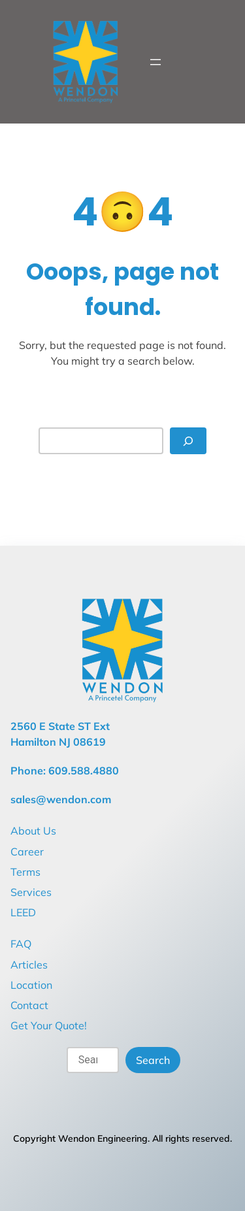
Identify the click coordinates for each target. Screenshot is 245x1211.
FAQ (20, 943)
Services (31, 892)
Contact (29, 1005)
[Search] (188, 440)
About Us (33, 830)
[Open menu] (155, 62)
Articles (29, 964)
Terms (25, 871)
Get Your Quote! (48, 1025)
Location (31, 984)
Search (153, 1060)
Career (27, 851)
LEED (23, 912)
